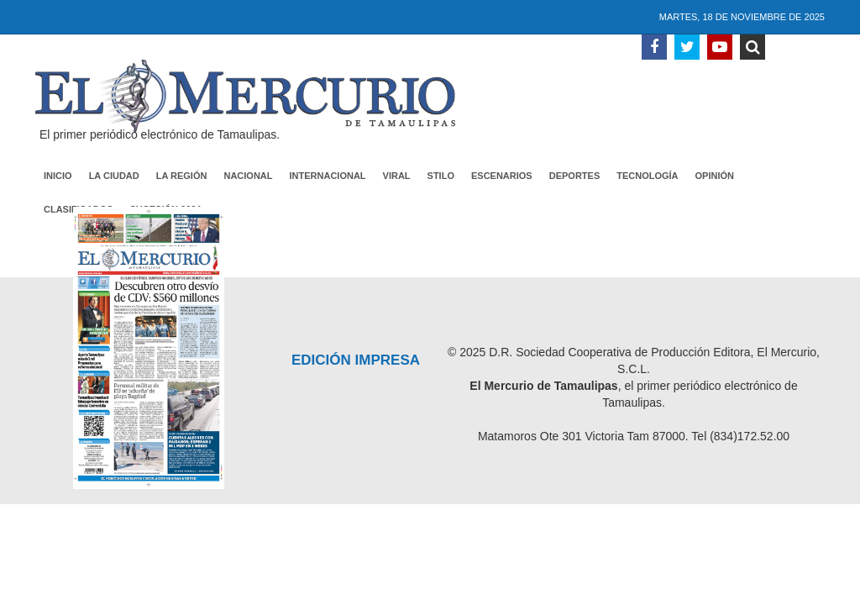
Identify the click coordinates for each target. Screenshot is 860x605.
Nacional (247, 176)
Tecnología (647, 176)
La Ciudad (114, 176)
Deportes (574, 176)
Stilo (440, 176)
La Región (181, 176)
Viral (397, 176)
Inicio (58, 176)
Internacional (328, 176)
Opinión (714, 176)
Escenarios (501, 176)
